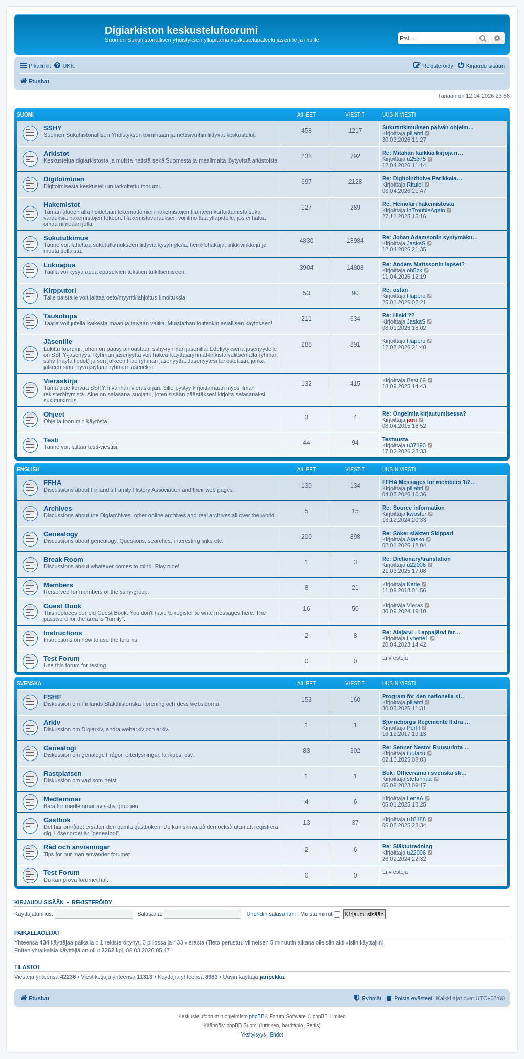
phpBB (257, 1016)
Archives (57, 508)
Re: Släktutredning (407, 846)
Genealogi (59, 748)
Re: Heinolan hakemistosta (418, 204)
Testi (51, 440)
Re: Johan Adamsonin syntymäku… (430, 237)
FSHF (52, 697)
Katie (413, 584)
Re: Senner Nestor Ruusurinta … (426, 747)
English (28, 469)
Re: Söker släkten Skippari (417, 533)
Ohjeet (53, 414)
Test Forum (61, 658)
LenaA (415, 798)
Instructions (62, 633)
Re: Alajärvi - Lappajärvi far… (421, 632)
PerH (413, 728)
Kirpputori (59, 290)
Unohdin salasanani (271, 914)
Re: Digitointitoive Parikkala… (422, 178)
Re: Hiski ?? (398, 315)
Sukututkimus (65, 238)
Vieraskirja (60, 381)
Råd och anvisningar (76, 847)
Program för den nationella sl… (424, 696)
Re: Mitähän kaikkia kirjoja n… (422, 153)
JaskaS (416, 243)
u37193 (416, 445)
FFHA (52, 483)
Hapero (416, 296)
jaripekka (272, 977)
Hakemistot (61, 205)
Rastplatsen (62, 773)
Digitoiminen (63, 179)
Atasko (415, 539)
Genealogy (60, 534)
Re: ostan (395, 290)
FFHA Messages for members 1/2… (429, 482)
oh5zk (414, 270)
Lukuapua (59, 265)
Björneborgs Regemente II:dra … (426, 722)
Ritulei (415, 184)
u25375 (416, 159)
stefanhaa (419, 779)
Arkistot (56, 153)
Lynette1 (417, 638)
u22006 (416, 565)
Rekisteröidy (92, 902)
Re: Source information (413, 507)
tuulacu (416, 753)
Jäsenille (57, 342)
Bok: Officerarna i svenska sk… (424, 773)
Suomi (25, 115)
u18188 (416, 819)
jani (412, 420)
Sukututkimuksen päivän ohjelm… (428, 127)
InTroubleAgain (426, 210)
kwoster (416, 514)
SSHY (52, 128)
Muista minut (320, 914)
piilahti (415, 133)
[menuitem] (63, 66)
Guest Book (62, 606)
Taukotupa (60, 316)
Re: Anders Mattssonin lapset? (423, 264)
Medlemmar (62, 799)
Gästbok (57, 820)
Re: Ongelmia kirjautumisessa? (424, 413)
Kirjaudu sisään (39, 902)
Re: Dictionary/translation (416, 559)
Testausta (395, 439)
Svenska (29, 683)
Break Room (63, 559)
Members (58, 585)
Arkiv (51, 722)
